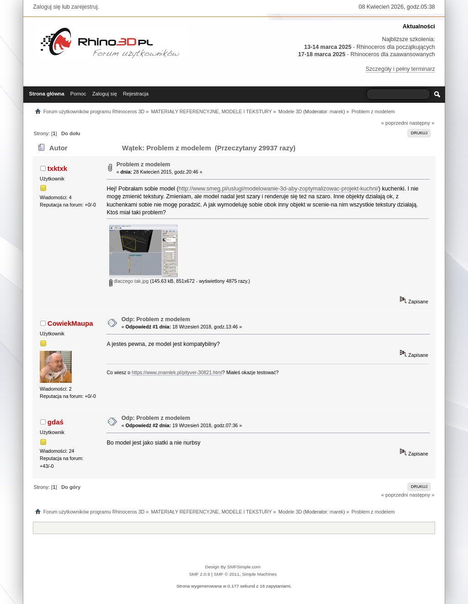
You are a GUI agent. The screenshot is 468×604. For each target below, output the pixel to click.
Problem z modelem (143, 164)
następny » (422, 123)
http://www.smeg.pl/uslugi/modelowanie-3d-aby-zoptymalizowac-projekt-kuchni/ (278, 188)
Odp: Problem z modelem (156, 319)
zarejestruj (84, 7)
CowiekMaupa (70, 323)
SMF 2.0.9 (199, 574)
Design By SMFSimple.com (233, 566)
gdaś (56, 422)
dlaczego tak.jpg (129, 281)
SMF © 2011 (226, 574)
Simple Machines (259, 574)
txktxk (57, 168)
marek (337, 111)
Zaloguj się (46, 7)
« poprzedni (394, 123)
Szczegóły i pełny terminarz (400, 69)
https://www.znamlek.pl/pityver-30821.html (177, 372)
